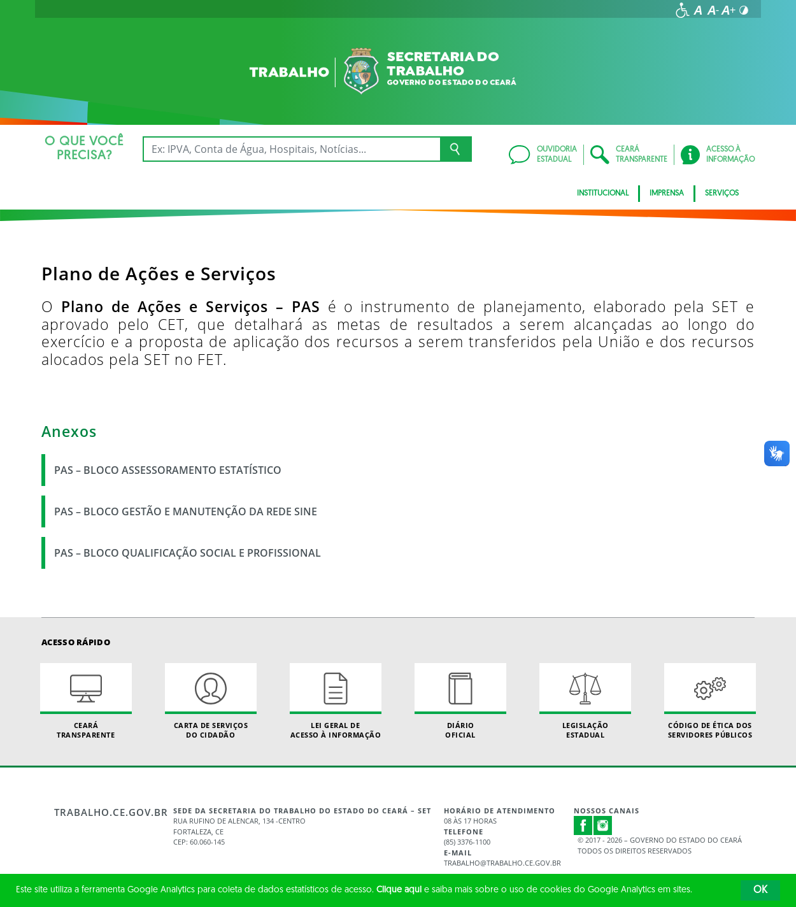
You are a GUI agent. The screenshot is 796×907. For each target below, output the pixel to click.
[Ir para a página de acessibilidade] (682, 10)
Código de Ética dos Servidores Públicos (710, 701)
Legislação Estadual (585, 701)
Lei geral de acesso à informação (335, 701)
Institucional (603, 193)
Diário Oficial (460, 701)
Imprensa (667, 193)
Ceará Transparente (86, 701)
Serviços (722, 193)
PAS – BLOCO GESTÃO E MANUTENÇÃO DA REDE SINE (185, 511)
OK (760, 890)
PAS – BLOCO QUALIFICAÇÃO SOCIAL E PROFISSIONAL (187, 553)
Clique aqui (399, 890)
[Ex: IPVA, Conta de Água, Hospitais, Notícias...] (291, 149)
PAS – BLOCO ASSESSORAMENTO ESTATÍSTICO (167, 470)
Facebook (583, 825)
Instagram (603, 825)
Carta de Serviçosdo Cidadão (211, 701)
